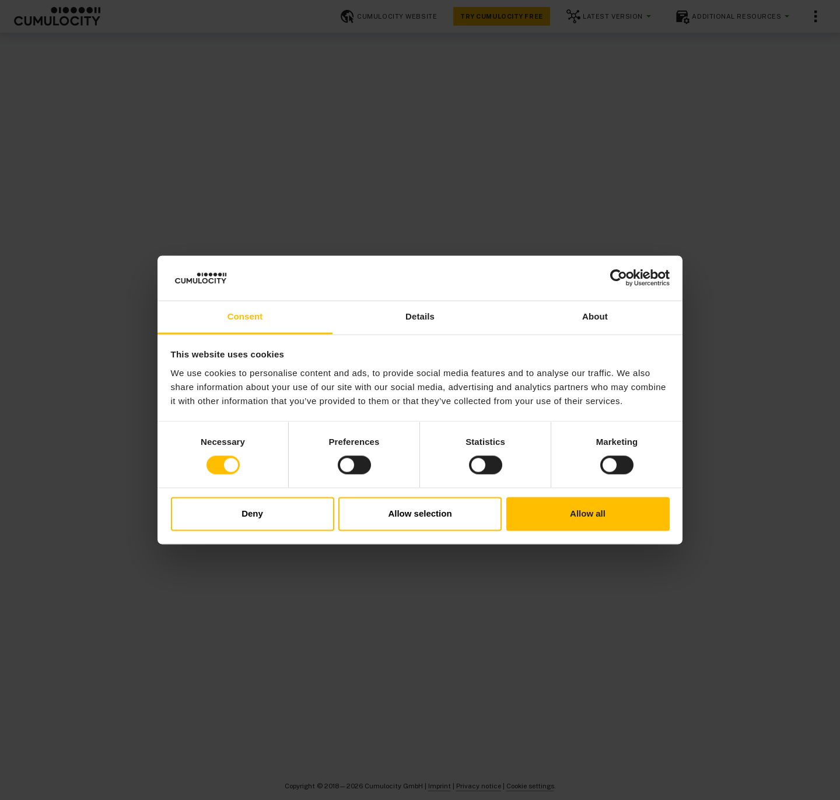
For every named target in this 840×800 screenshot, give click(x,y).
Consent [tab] (245, 316)
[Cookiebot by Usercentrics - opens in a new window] (619, 278)
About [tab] (595, 316)
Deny (252, 513)
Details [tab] (420, 316)
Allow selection (420, 513)
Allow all (588, 513)
